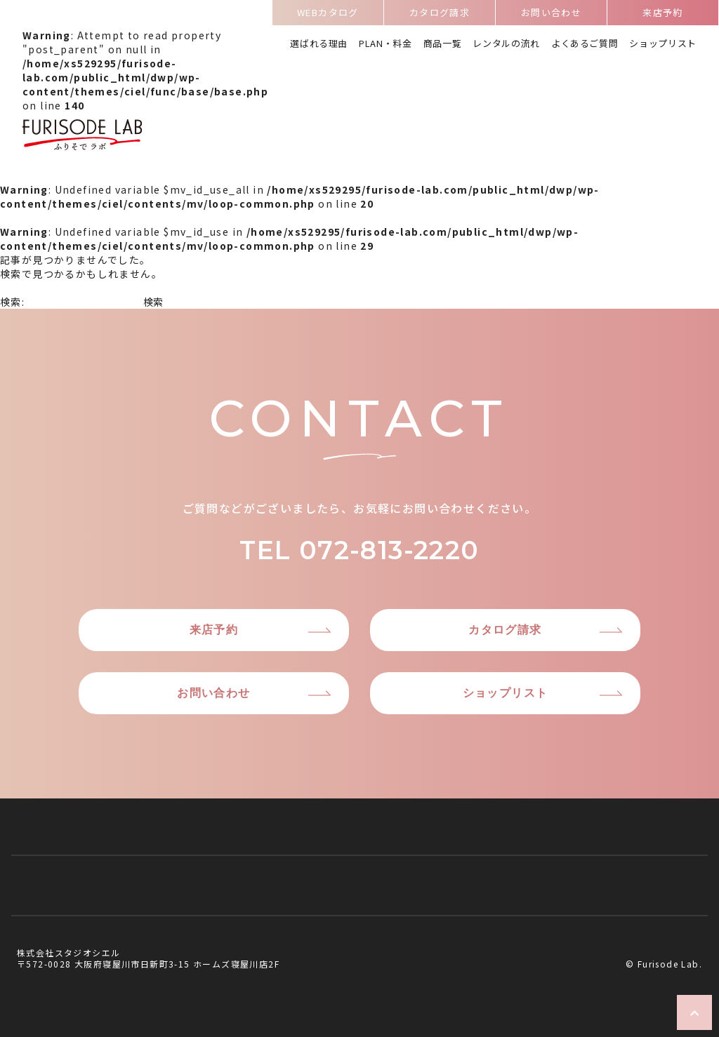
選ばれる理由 (319, 44)
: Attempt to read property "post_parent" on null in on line (145, 91)
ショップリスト (663, 44)
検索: (12, 302)
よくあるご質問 (585, 44)
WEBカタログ (328, 14)
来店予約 (662, 14)
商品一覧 (442, 44)
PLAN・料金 (385, 44)
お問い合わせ (551, 14)
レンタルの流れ (506, 44)
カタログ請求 (439, 14)
